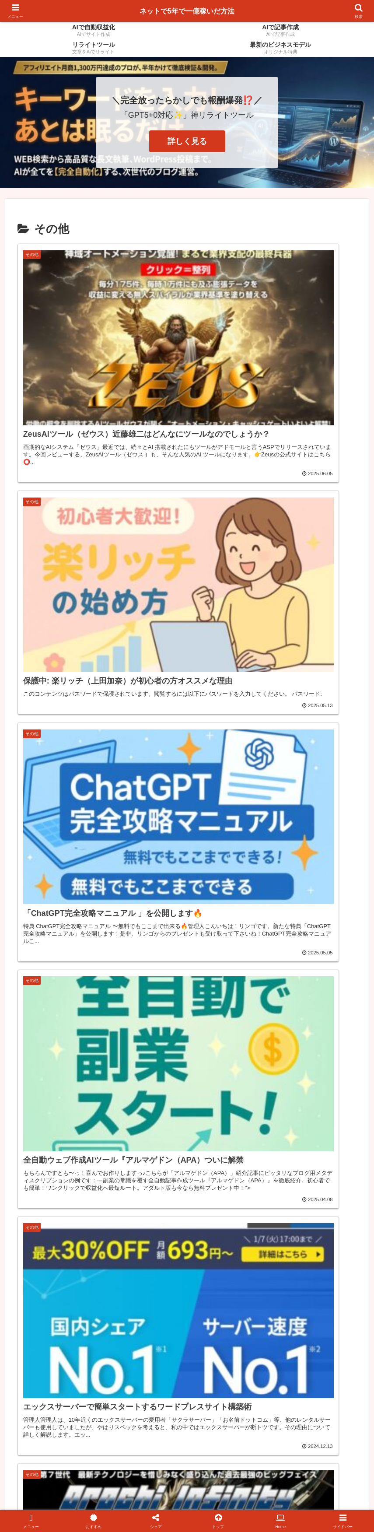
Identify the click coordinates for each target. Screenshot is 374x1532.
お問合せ (267, 1504)
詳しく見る (187, 141)
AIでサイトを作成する (188, 1504)
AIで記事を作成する (121, 1504)
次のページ (187, 1380)
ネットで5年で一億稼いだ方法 (186, 11)
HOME (237, 1504)
